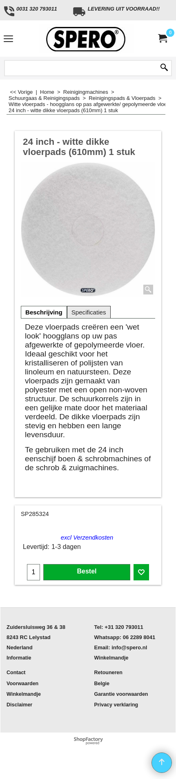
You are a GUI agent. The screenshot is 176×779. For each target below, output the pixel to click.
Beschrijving (43, 312)
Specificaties (88, 312)
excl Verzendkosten (87, 537)
